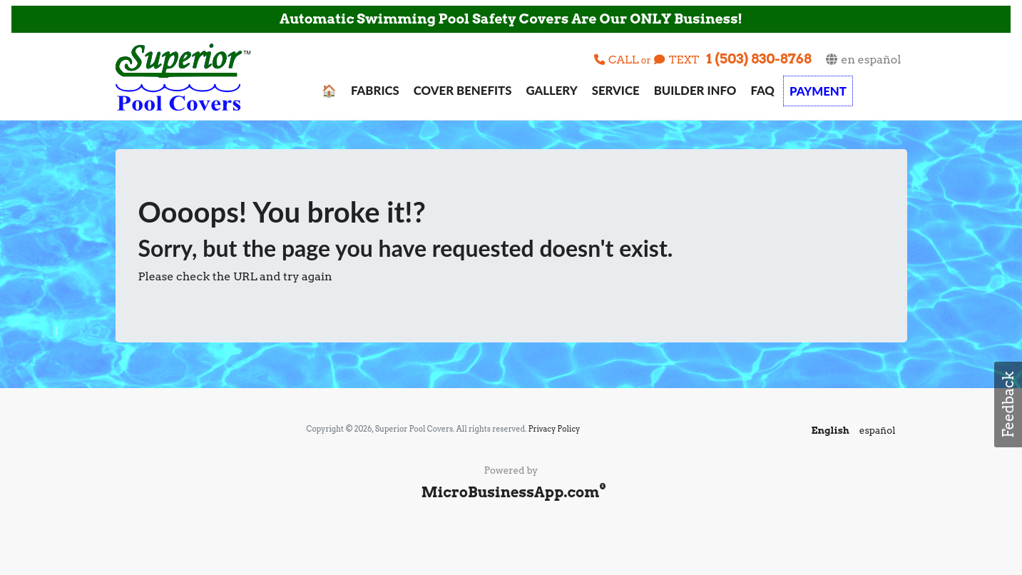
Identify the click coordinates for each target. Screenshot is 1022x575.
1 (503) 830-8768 (759, 59)
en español (862, 59)
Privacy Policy (554, 429)
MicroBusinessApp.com (511, 492)
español (877, 430)
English (830, 430)
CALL (617, 59)
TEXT (677, 59)
